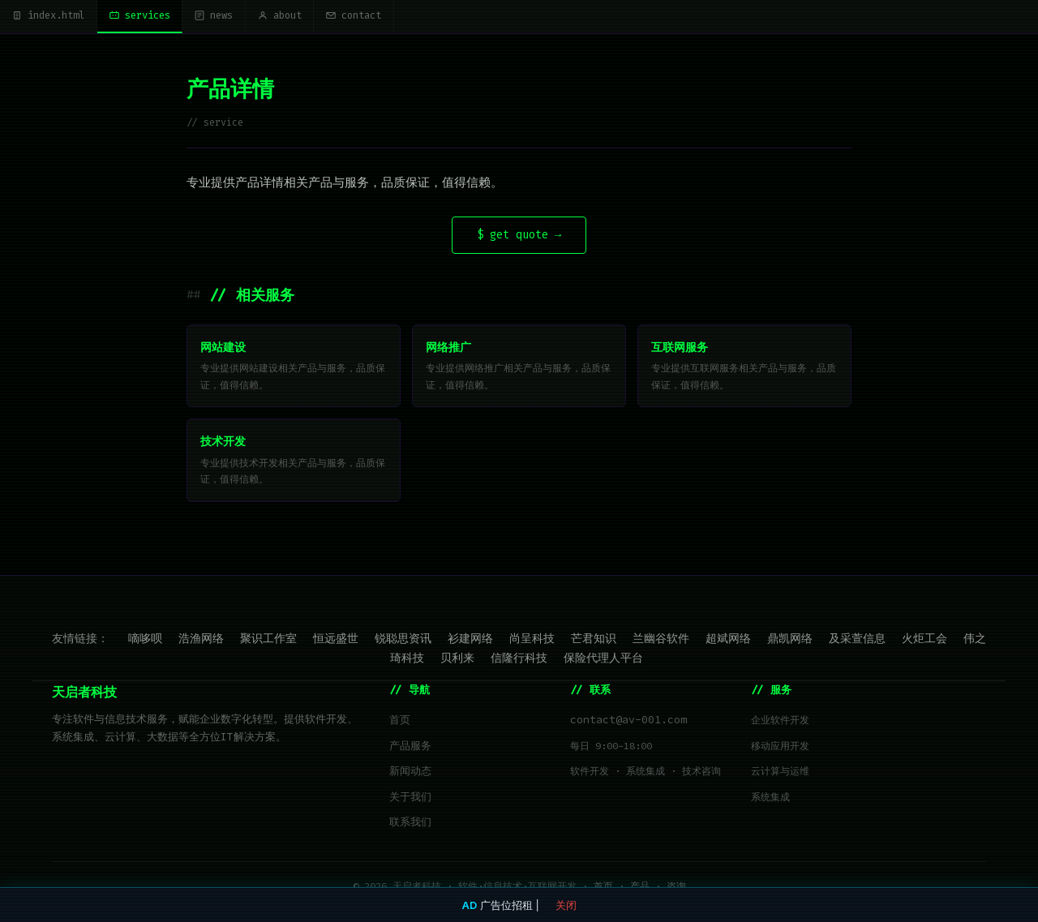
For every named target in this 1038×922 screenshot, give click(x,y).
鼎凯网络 (790, 640)
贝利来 (457, 660)
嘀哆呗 (145, 640)
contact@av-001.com (628, 723)
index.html (55, 17)
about (320, 17)
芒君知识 (593, 640)
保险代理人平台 (603, 660)
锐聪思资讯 (403, 640)
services (160, 17)
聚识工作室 (268, 640)
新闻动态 (410, 774)
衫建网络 (470, 640)
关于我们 (410, 800)
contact (405, 17)
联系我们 (410, 825)
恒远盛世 (335, 640)
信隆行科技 (519, 660)
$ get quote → (519, 238)
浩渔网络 (201, 640)
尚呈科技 (532, 640)
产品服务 (410, 749)
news (245, 17)
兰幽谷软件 (661, 640)
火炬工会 (924, 640)
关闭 (566, 904)
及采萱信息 (857, 640)
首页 (399, 723)
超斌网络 (728, 640)
